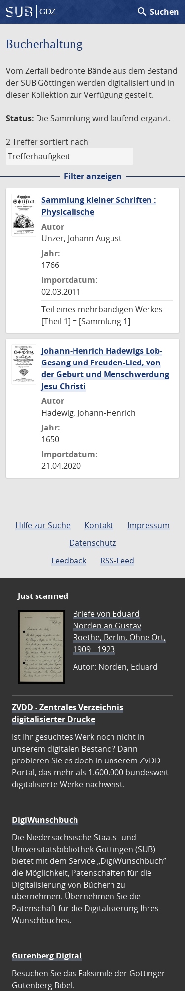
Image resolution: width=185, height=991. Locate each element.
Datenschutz (92, 542)
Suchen (157, 12)
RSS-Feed (117, 560)
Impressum (148, 525)
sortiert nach (64, 141)
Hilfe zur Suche (43, 525)
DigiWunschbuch (45, 819)
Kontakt (98, 525)
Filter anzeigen (93, 176)
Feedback (68, 560)
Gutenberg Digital (47, 955)
